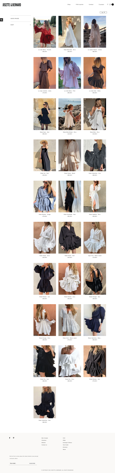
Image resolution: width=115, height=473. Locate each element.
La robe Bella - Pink (69, 91)
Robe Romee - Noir (94, 379)
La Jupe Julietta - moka (44, 91)
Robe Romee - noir (45, 296)
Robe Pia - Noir (44, 379)
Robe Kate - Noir (44, 132)
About (64, 449)
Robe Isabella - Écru (95, 214)
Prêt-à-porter (79, 4)
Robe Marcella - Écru (70, 49)
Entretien (65, 447)
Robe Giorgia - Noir (94, 296)
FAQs (64, 440)
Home (11, 10)
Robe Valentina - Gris (95, 173)
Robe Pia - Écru (69, 379)
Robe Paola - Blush (69, 173)
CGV (64, 438)
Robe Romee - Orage (45, 214)
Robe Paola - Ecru (45, 255)
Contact (91, 4)
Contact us (44, 444)
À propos (101, 4)
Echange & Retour (67, 442)
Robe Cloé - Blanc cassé (70, 338)
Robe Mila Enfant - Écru (69, 132)
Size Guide (65, 444)
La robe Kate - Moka (94, 91)
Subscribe (32, 463)
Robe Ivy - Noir (45, 173)
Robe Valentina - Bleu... (94, 338)
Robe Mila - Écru (94, 132)
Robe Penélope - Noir (70, 214)
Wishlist (44, 442)
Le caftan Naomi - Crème (95, 49)
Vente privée (15, 18)
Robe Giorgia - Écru (44, 338)
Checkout (44, 440)
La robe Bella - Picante (44, 49)
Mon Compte (45, 438)
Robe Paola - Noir (70, 255)
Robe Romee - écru (69, 296)
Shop (69, 4)
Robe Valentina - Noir (45, 420)
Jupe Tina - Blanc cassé (94, 255)
